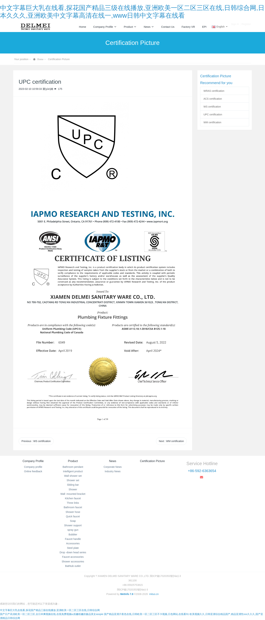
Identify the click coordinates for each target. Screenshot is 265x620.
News (112, 461)
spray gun (72, 529)
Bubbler (73, 534)
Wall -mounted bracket (72, 493)
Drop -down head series (73, 552)
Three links (73, 502)
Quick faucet (73, 516)
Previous (36, 441)
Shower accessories (73, 561)
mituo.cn (154, 594)
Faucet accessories (73, 556)
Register (246, 26)
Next (171, 441)
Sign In (235, 26)
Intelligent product (73, 471)
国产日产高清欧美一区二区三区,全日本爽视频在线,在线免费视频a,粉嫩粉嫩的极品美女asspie (51, 614)
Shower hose (73, 512)
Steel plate (73, 547)
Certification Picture (59, 59)
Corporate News (113, 466)
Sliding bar (73, 484)
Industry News (113, 471)
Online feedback (33, 471)
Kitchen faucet (73, 498)
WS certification (212, 106)
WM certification (212, 122)
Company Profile (33, 461)
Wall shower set (73, 475)
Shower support (73, 525)
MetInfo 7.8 (126, 594)
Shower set (73, 480)
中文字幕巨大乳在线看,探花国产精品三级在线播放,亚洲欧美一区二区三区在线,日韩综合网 (50, 610)
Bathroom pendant (73, 466)
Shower (73, 489)
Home (82, 26)
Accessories (73, 543)
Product (73, 461)
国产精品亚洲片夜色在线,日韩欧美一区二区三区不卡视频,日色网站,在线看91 (146, 614)
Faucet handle (73, 539)
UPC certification (213, 114)
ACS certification (213, 98)
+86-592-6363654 (202, 471)
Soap (73, 520)
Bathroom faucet (73, 507)
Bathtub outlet (73, 566)
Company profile (33, 466)
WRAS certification (214, 90)
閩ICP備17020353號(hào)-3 (132, 589)
